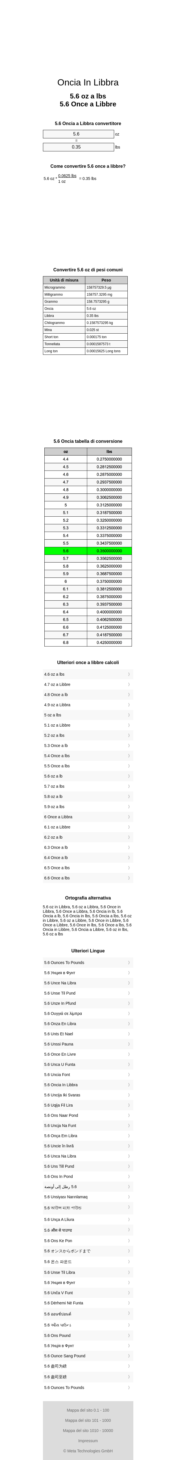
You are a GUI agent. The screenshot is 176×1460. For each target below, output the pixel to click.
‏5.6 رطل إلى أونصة (60, 1186)
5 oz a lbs (52, 715)
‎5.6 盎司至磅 (55, 1377)
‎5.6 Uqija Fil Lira (58, 1105)
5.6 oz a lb (53, 776)
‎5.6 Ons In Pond (58, 1176)
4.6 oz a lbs (54, 674)
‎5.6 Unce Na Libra (60, 983)
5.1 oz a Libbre (57, 725)
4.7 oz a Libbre (57, 684)
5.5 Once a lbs (57, 766)
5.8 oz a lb (53, 796)
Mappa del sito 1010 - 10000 (88, 1430)
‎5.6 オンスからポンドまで (67, 1251)
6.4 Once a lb (56, 857)
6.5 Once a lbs (57, 868)
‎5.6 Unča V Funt (58, 1293)
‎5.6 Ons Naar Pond (61, 1115)
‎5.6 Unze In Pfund (60, 1003)
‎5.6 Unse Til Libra (59, 1272)
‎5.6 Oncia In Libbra (61, 1085)
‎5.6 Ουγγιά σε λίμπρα (63, 1013)
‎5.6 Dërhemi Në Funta (63, 1303)
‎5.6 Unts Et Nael (58, 1034)
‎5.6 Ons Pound (57, 1335)
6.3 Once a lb (56, 847)
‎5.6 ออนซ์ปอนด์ (57, 1314)
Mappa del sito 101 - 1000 (88, 1420)
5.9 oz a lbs (54, 806)
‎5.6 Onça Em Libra (60, 1135)
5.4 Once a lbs (57, 755)
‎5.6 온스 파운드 (58, 1261)
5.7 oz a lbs (54, 786)
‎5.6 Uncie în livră (59, 1146)
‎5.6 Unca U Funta (59, 1064)
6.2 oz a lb (53, 837)
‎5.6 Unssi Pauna (58, 1044)
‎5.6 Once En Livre (60, 1054)
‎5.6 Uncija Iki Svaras (62, 1095)
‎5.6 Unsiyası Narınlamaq (66, 1197)
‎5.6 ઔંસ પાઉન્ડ (57, 1325)
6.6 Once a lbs (57, 878)
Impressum (88, 1440)
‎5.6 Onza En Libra (60, 1023)
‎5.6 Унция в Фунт (59, 973)
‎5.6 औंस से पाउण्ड (58, 1230)
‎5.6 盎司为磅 (55, 1366)
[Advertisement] (88, 35)
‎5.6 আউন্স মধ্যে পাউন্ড (62, 1208)
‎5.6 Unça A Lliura (59, 1219)
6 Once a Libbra (58, 817)
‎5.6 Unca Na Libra (60, 1156)
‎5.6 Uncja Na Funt (60, 1125)
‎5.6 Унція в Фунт (59, 1345)
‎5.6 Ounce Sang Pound (65, 1356)
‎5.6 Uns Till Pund (59, 1166)
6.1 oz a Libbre (57, 827)
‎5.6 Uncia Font (57, 1074)
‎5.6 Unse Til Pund (60, 993)
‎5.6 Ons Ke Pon (58, 1240)
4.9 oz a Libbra (57, 705)
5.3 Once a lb (56, 745)
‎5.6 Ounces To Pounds (64, 962)
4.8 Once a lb (56, 694)
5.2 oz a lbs (54, 735)
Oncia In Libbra (88, 82)
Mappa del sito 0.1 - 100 (88, 1410)
